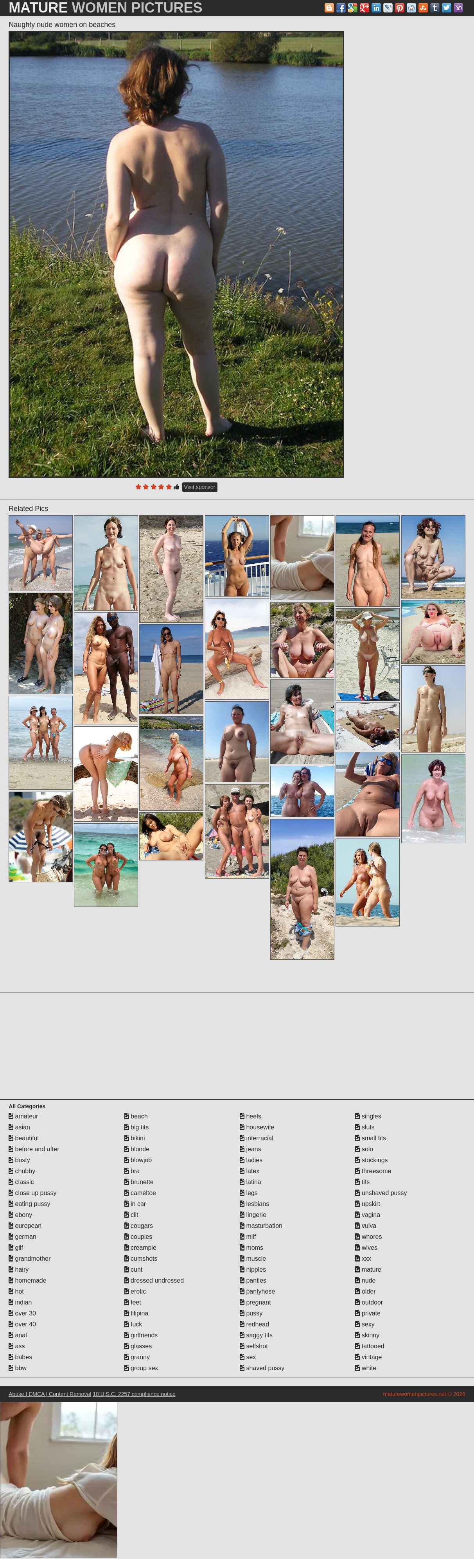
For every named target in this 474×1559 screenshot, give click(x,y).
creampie (140, 1247)
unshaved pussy (381, 1193)
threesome (373, 1171)
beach (136, 1116)
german (22, 1236)
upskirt (367, 1204)
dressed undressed (154, 1280)
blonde (137, 1149)
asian (19, 1127)
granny (137, 1357)
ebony (20, 1214)
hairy (19, 1269)
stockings (371, 1160)
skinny (367, 1335)
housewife (257, 1127)
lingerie (253, 1214)
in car (135, 1204)
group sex (141, 1368)
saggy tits (256, 1335)
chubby (22, 1171)
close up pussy (32, 1193)
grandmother (29, 1258)
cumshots (141, 1258)
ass (17, 1346)
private (367, 1313)
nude (365, 1280)
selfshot (254, 1346)
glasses (138, 1346)
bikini (134, 1138)
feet (132, 1302)
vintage (368, 1357)
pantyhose (257, 1291)
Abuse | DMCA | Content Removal (50, 1394)
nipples (253, 1269)
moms (251, 1247)
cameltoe (140, 1193)
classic (21, 1182)
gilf (16, 1247)
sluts (364, 1127)
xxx (363, 1258)
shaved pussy (262, 1368)
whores (368, 1236)
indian (20, 1302)
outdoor (369, 1302)
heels (250, 1116)
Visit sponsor (199, 487)
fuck (133, 1324)
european (25, 1225)
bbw (18, 1368)
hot (16, 1291)
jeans (250, 1149)
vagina (367, 1214)
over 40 (22, 1324)
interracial (256, 1138)
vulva (365, 1225)
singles (368, 1116)
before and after (34, 1149)
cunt (133, 1269)
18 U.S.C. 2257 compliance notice (134, 1394)
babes (20, 1357)
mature (368, 1269)
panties (253, 1280)
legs (249, 1193)
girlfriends (141, 1335)
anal (18, 1335)
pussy (251, 1313)
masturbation (261, 1225)
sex (248, 1357)
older (365, 1291)
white (365, 1368)
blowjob (138, 1160)
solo (364, 1149)
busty (19, 1160)
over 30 (22, 1313)
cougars (138, 1225)
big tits (136, 1127)
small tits (370, 1138)
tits (362, 1182)
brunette (139, 1182)
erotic (135, 1291)
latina (250, 1182)
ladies (251, 1160)
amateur (23, 1116)
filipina (136, 1313)
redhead (254, 1324)
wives (366, 1247)
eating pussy (29, 1204)
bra (132, 1171)
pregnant (255, 1302)
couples (138, 1236)
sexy (364, 1324)
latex (249, 1171)
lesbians (254, 1204)
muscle (253, 1258)
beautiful (24, 1138)
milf (248, 1236)
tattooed (369, 1346)
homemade (28, 1280)
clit (131, 1214)
